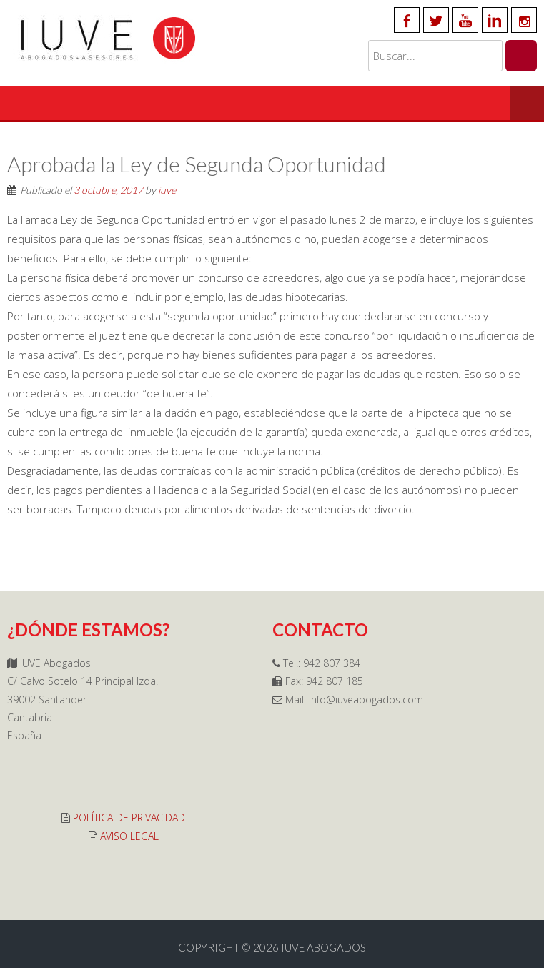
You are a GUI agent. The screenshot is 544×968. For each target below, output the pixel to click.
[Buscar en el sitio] (435, 55)
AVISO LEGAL (129, 836)
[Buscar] (521, 55)
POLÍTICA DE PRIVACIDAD (129, 817)
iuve (167, 190)
